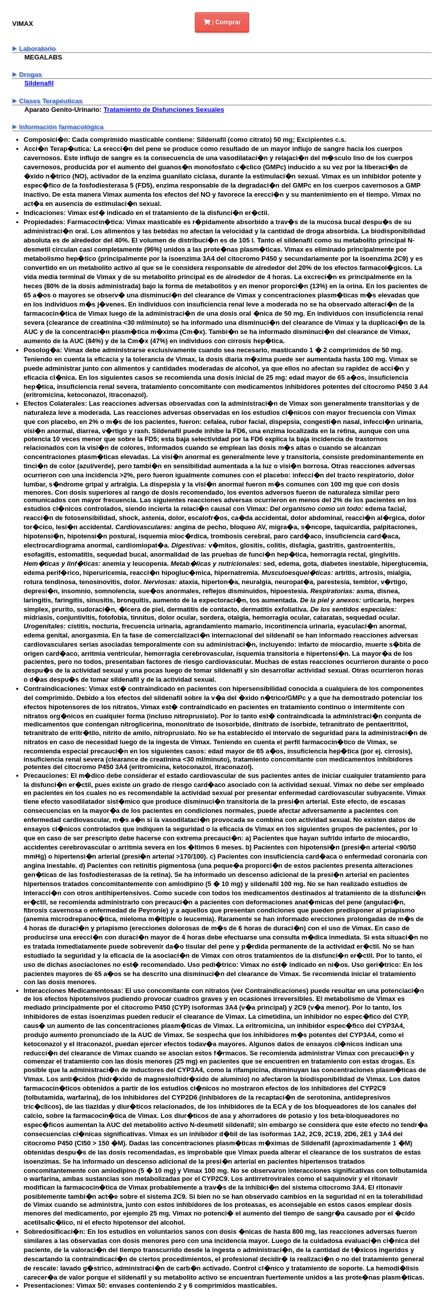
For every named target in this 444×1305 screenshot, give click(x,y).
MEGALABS (43, 57)
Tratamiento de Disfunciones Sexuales (164, 109)
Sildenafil (39, 83)
